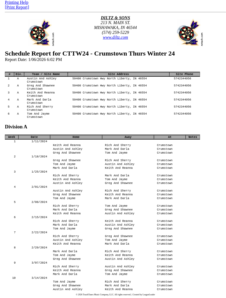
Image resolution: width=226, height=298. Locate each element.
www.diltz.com (115, 37)
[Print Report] (17, 7)
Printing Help (16, 2)
